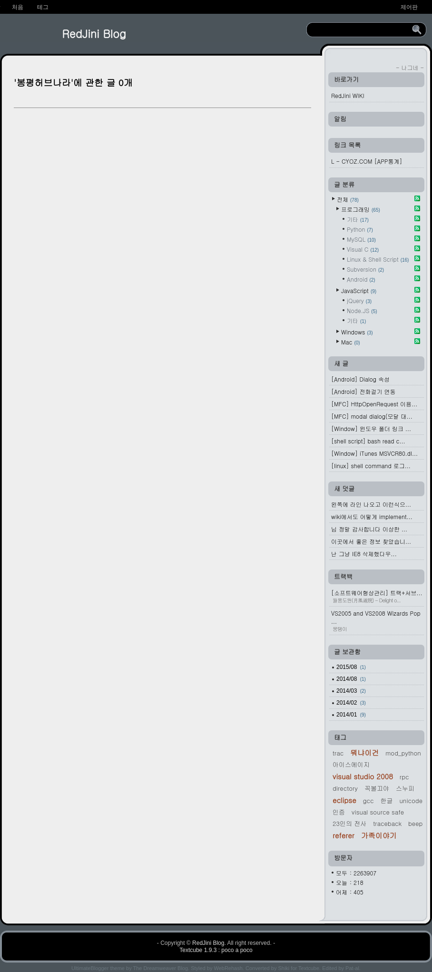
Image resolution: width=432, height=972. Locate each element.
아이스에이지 (351, 764)
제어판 (409, 7)
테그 (43, 7)
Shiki (283, 968)
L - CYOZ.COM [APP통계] (366, 161)
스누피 (405, 788)
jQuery (359, 300)
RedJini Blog (94, 33)
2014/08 (351, 679)
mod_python (403, 752)
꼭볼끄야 (376, 788)
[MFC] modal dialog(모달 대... (371, 416)
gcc (368, 800)
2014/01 (351, 714)
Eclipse (344, 800)
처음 (17, 7)
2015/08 (351, 667)
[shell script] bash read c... (368, 441)
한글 (386, 800)
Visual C (363, 249)
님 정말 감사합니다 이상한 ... (369, 529)
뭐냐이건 (364, 752)
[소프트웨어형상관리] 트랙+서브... (377, 596)
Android (361, 279)
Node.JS (362, 310)
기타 (358, 219)
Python (360, 229)
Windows (357, 332)
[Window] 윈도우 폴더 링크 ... (371, 428)
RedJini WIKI (347, 95)
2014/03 (351, 690)
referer (343, 835)
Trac (338, 752)
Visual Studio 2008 (363, 776)
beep (415, 823)
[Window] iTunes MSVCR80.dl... (374, 453)
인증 (339, 811)
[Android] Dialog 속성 (360, 379)
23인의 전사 (349, 823)
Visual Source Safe (378, 811)
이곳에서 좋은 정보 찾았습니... (371, 541)
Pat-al (352, 968)
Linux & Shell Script (378, 259)
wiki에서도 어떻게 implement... (371, 516)
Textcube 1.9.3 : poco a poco (215, 950)
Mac (350, 342)
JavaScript (358, 290)
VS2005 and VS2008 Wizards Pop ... (377, 620)
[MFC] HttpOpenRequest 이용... (374, 404)
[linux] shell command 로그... (371, 465)
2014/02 (351, 702)
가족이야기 (379, 835)
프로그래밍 (360, 209)
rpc (404, 776)
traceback (387, 823)
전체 (348, 199)
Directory (345, 788)
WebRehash (228, 968)
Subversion (365, 269)
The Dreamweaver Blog (160, 968)
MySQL (361, 239)
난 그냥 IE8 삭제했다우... (364, 554)
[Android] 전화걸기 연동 (363, 391)
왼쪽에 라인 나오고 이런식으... (371, 504)
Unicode (410, 800)
